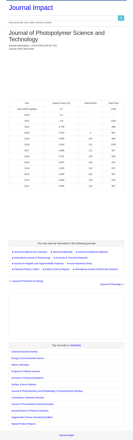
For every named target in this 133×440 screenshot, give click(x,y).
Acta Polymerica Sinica (80, 263)
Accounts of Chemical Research (71, 257)
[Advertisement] (66, 74)
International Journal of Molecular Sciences (96, 269)
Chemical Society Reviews (24, 351)
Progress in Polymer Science (25, 371)
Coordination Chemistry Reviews (27, 397)
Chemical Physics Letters (26, 269)
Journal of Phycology (110, 284)
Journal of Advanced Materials (93, 252)
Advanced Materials (62, 252)
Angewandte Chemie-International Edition (32, 417)
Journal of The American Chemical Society (32, 404)
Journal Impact (31, 7)
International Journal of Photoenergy (32, 257)
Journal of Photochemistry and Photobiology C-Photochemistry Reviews (47, 391)
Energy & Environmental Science (27, 358)
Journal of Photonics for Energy (27, 281)
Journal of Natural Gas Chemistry (30, 252)
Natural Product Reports (23, 424)
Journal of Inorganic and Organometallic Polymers (39, 263)
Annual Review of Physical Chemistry (30, 410)
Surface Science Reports (57, 269)
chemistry (75, 345)
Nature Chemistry (20, 364)
